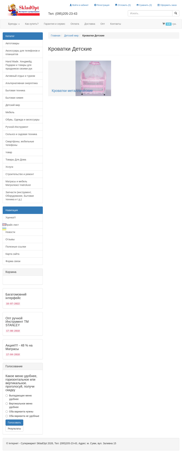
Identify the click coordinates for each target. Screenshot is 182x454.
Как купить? (32, 23)
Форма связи (13, 261)
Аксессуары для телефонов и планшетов (23, 52)
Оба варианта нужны (19, 411)
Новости (10, 232)
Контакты (115, 23)
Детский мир (13, 105)
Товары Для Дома (16, 159)
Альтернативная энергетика (22, 83)
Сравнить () (144, 5)
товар (9, 152)
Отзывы (10, 239)
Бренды (14, 23)
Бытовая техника (15, 90)
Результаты (14, 428)
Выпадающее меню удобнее (19, 397)
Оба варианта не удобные (22, 416)
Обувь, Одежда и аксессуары (22, 119)
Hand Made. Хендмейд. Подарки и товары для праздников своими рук (19, 65)
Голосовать (14, 422)
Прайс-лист (12, 224)
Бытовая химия (14, 97)
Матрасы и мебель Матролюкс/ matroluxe (18, 183)
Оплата (75, 23)
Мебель (10, 112)
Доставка (89, 23)
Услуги (9, 166)
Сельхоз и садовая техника (21, 134)
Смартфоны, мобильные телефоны (20, 143)
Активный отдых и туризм (20, 75)
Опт (102, 23)
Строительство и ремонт (20, 174)
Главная (55, 35)
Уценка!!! (11, 217)
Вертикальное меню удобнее (19, 405)
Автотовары (12, 43)
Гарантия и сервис (54, 23)
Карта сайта (12, 253)
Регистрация (101, 5)
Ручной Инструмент (17, 126)
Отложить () (123, 5)
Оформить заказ (167, 5)
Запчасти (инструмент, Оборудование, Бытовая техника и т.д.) (20, 196)
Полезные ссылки (16, 246)
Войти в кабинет (79, 5)
